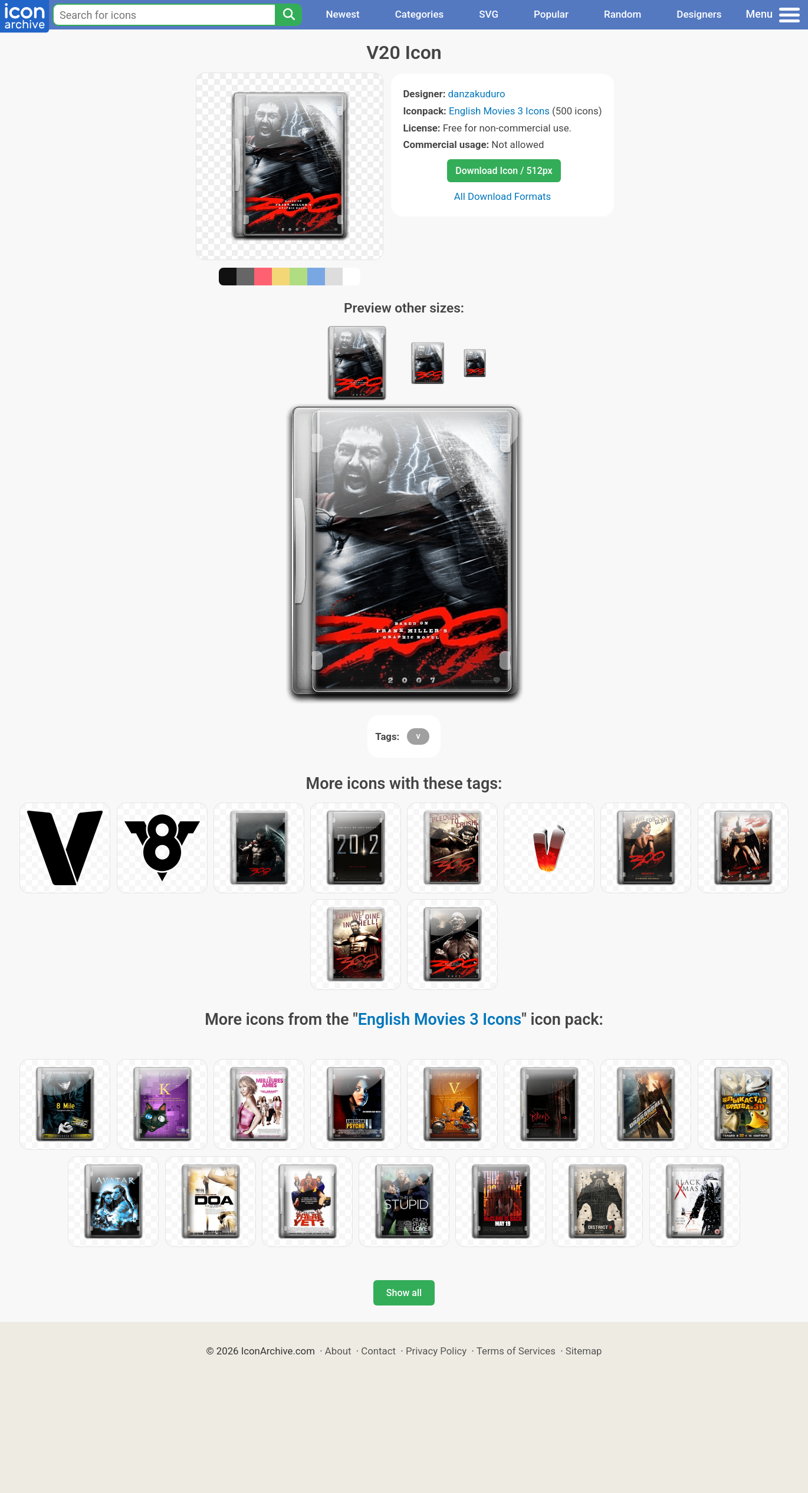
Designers (698, 14)
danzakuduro (476, 94)
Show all (404, 1292)
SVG (488, 14)
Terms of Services (516, 1351)
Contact (378, 1351)
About (338, 1351)
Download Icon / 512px (503, 170)
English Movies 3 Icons (499, 111)
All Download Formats (502, 196)
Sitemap (584, 1351)
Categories (419, 14)
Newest (342, 14)
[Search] (288, 15)
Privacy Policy (436, 1351)
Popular (551, 14)
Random (622, 14)
